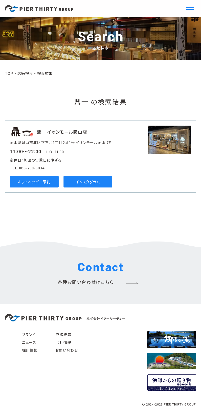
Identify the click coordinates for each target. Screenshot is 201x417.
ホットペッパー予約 (34, 181)
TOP (9, 73)
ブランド (28, 334)
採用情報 (30, 350)
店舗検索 (25, 73)
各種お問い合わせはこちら (86, 282)
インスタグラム (88, 181)
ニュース (29, 342)
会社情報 (63, 342)
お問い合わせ (66, 350)
